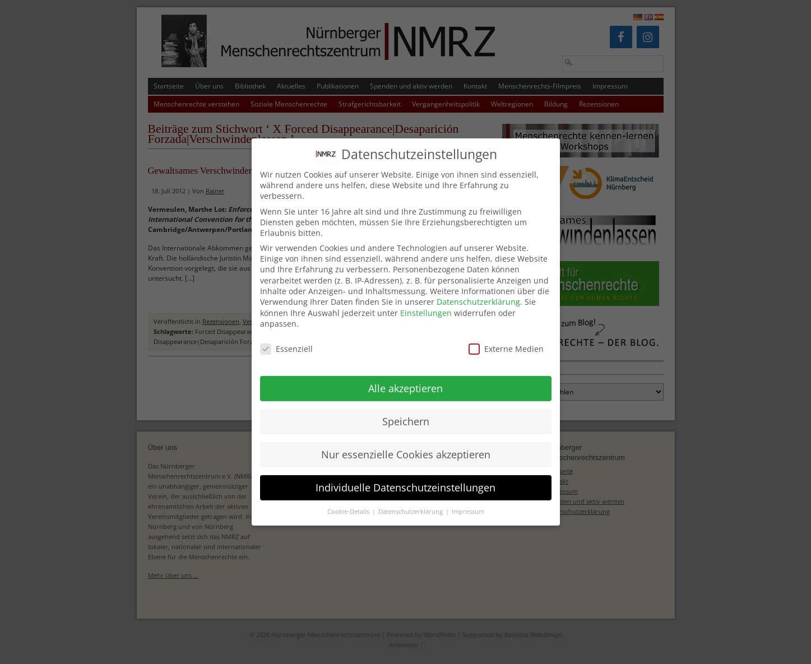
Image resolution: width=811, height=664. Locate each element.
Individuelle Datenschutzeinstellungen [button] (405, 478)
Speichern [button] (405, 412)
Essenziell (286, 339)
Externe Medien (506, 339)
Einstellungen (426, 303)
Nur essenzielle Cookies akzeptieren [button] (405, 445)
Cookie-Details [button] (349, 503)
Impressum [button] (468, 503)
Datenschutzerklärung (478, 292)
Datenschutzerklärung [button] (411, 503)
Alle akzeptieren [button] (405, 379)
